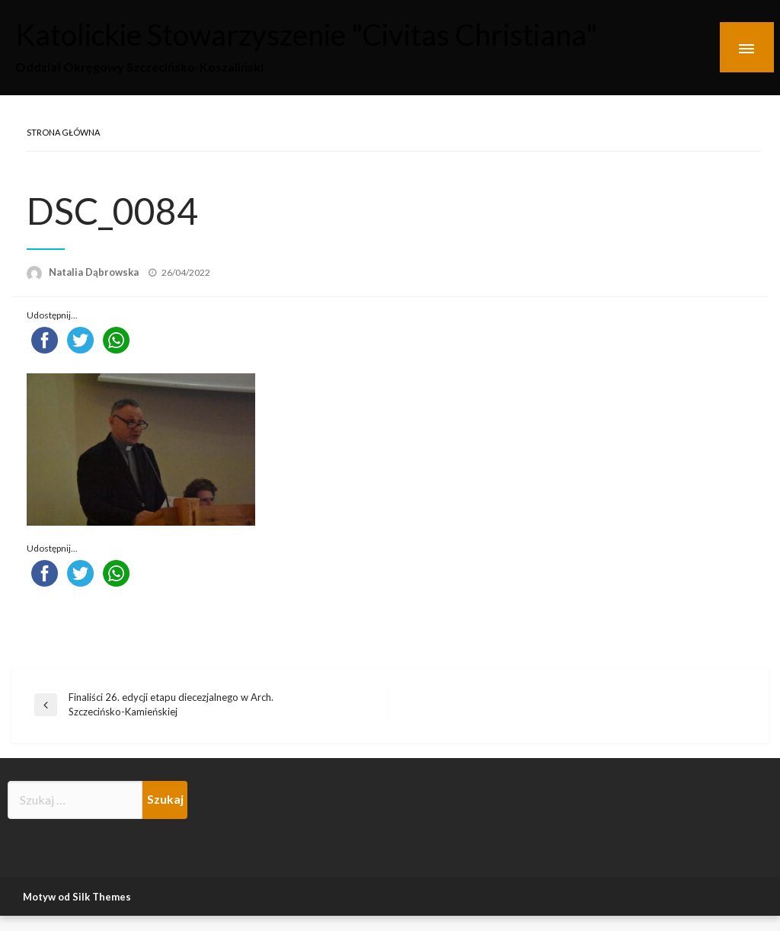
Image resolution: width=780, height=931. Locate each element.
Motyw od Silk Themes (77, 897)
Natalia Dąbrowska (95, 272)
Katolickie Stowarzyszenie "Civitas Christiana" (349, 33)
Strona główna (63, 132)
